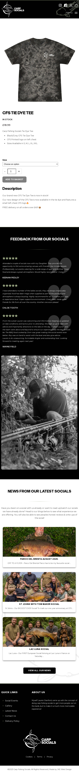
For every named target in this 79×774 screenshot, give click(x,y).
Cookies (29, 757)
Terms (39, 757)
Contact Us (10, 716)
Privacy (50, 757)
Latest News (11, 711)
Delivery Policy (12, 722)
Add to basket (14, 179)
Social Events (11, 701)
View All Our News (39, 671)
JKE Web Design (64, 770)
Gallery (8, 706)
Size (4, 160)
